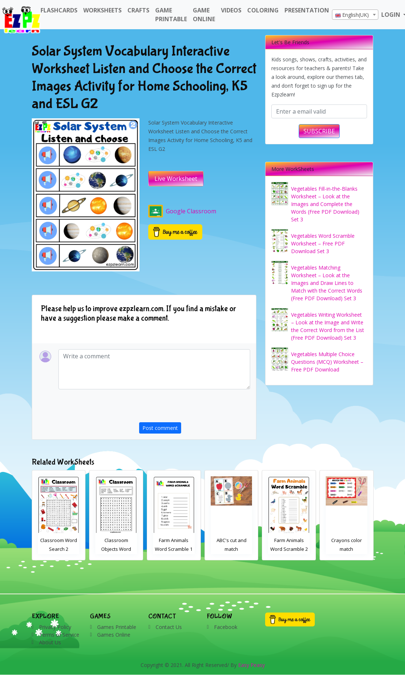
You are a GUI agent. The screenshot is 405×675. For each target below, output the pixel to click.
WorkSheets (102, 10)
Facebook (225, 626)
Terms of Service (59, 634)
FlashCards (59, 10)
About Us (50, 642)
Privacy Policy (55, 626)
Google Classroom (182, 211)
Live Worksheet (175, 179)
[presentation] (194, 408)
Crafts (138, 10)
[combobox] (355, 14)
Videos (231, 10)
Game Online (204, 14)
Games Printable (116, 626)
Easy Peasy (251, 664)
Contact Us (169, 626)
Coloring (263, 10)
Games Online (113, 634)
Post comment (160, 427)
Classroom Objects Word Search (174, 549)
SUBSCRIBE (319, 131)
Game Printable (171, 14)
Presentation (306, 10)
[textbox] (355, 15)
